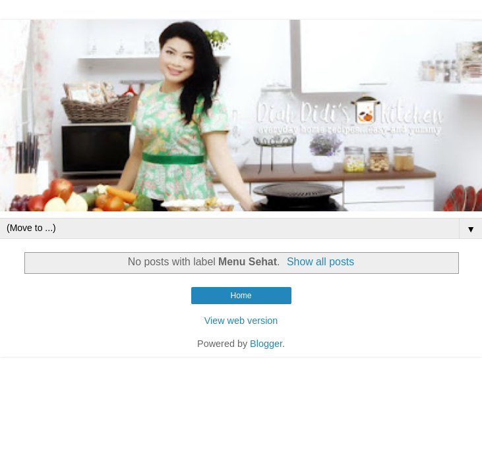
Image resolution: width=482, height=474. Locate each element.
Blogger (266, 343)
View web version (241, 320)
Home (240, 295)
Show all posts (320, 261)
